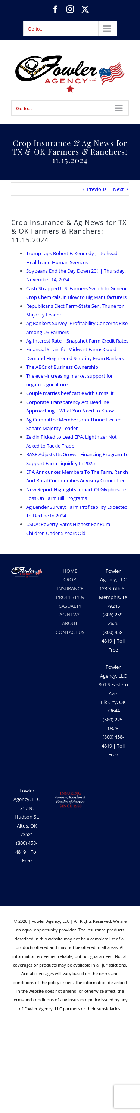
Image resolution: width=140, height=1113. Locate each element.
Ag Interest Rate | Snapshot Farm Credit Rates (77, 340)
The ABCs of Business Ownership (62, 367)
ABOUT (70, 623)
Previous (96, 189)
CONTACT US (70, 632)
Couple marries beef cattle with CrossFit (70, 393)
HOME (70, 571)
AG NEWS (69, 614)
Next (118, 189)
